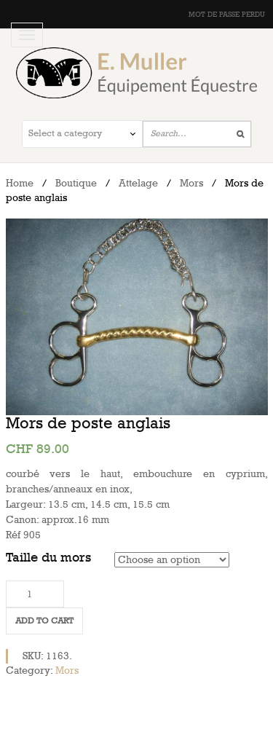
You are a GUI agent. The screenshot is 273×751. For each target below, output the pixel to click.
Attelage (138, 183)
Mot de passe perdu (227, 14)
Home (19, 183)
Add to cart (44, 621)
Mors (191, 183)
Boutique (76, 183)
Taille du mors (48, 557)
